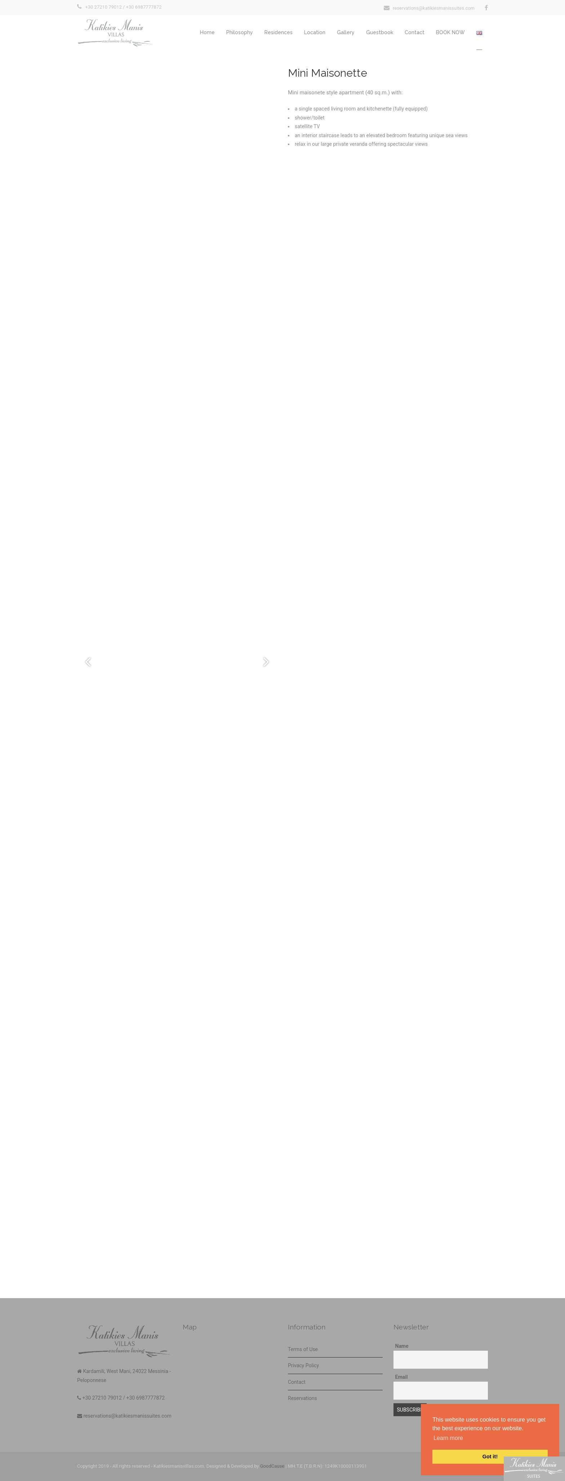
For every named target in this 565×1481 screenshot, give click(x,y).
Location (314, 32)
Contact (414, 32)
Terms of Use (303, 1349)
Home (207, 32)
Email (401, 1377)
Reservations (302, 1398)
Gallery (346, 32)
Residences (278, 32)
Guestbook (379, 32)
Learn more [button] (448, 1438)
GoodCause (272, 1466)
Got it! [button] (490, 1456)
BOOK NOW (450, 32)
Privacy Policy (303, 1365)
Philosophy (239, 32)
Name (402, 1346)
